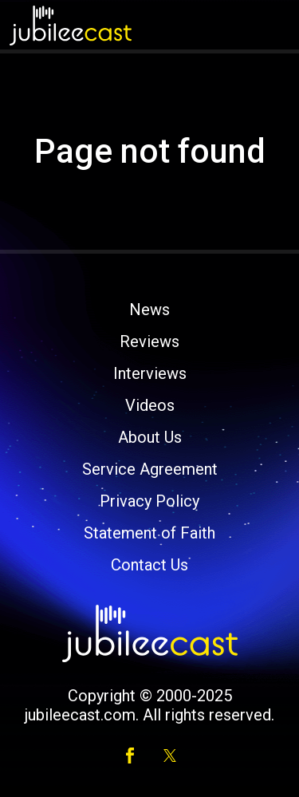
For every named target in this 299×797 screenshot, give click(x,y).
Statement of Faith (149, 533)
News (149, 309)
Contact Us (149, 564)
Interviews (150, 373)
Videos (150, 405)
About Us (150, 437)
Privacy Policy (149, 501)
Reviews (149, 341)
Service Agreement (150, 469)
